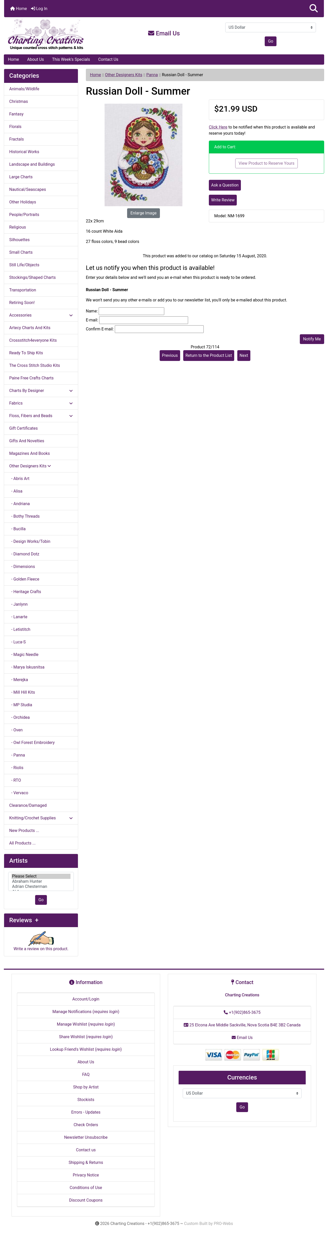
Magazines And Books (29, 453)
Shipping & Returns (86, 1162)
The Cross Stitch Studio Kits (34, 365)
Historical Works (24, 151)
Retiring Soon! (22, 302)
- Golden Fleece (24, 579)
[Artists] (41, 881)
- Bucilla (17, 528)
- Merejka (18, 679)
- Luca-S (17, 642)
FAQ (86, 1074)
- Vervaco (18, 792)
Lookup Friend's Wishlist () (86, 1049)
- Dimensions (22, 566)
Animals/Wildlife (24, 88)
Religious (17, 227)
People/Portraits (24, 214)
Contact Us (108, 59)
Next (244, 355)
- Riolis (16, 767)
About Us (35, 59)
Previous (170, 355)
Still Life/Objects (24, 264)
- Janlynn (18, 604)
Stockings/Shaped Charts (32, 277)
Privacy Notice (86, 1175)
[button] (314, 8)
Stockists (85, 1099)
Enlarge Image (143, 213)
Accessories (41, 315)
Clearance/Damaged (28, 805)
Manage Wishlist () (86, 1024)
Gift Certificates (23, 428)
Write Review (222, 200)
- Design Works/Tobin (29, 541)
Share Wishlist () (86, 1036)
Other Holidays (22, 202)
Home (18, 8)
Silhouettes (19, 239)
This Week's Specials (71, 59)
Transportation (22, 290)
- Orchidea (19, 717)
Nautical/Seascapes (27, 189)
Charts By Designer (41, 390)
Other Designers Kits (123, 74)
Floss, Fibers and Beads (41, 415)
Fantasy (16, 114)
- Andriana (19, 503)
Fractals (16, 139)
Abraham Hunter (41, 881)
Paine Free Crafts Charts (31, 378)
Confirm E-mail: (100, 329)
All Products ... (22, 843)
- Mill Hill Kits (22, 692)
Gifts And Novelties (26, 440)
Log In (39, 8)
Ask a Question (225, 185)
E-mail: (92, 320)
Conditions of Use (86, 1187)
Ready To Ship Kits (26, 352)
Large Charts (21, 176)
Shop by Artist (86, 1087)
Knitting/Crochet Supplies (41, 818)
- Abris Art (19, 478)
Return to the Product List (209, 355)
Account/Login (85, 999)
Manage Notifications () (85, 1011)
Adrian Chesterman (41, 886)
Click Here (218, 127)
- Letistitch (19, 629)
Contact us (86, 1149)
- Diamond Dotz (24, 554)
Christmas (18, 101)
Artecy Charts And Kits (29, 327)
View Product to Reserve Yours (266, 163)
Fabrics (41, 403)
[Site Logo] (57, 34)
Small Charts (21, 252)
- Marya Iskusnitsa (26, 667)
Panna (152, 74)
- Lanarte (18, 616)
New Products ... (24, 830)
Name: (92, 311)
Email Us (164, 33)
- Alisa (16, 491)
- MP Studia (20, 704)
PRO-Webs (223, 1223)
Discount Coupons (86, 1200)
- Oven (16, 730)
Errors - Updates (85, 1112)
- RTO (15, 780)
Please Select (41, 876)
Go (270, 41)
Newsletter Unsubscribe (86, 1137)
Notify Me (312, 339)
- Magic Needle (23, 654)
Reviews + (23, 920)
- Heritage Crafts (25, 591)
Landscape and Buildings (32, 164)
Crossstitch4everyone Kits (33, 340)
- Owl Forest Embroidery (32, 742)
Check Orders (86, 1124)
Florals (15, 126)
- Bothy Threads (24, 516)
